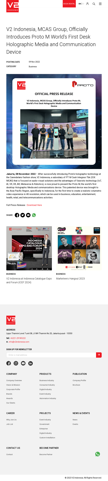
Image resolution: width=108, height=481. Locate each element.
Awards (9, 398)
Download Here (34, 205)
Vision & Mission (13, 385)
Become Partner (46, 454)
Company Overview (14, 380)
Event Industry (45, 420)
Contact (9, 454)
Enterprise (44, 429)
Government (44, 424)
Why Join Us (11, 420)
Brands (9, 394)
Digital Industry (46, 433)
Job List (9, 424)
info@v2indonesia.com (19, 342)
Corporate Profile (13, 389)
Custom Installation (47, 438)
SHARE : (10, 215)
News (75, 420)
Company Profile (79, 380)
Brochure (76, 385)
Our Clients (10, 403)
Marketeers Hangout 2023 (70, 278)
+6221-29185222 (18, 338)
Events (75, 424)
